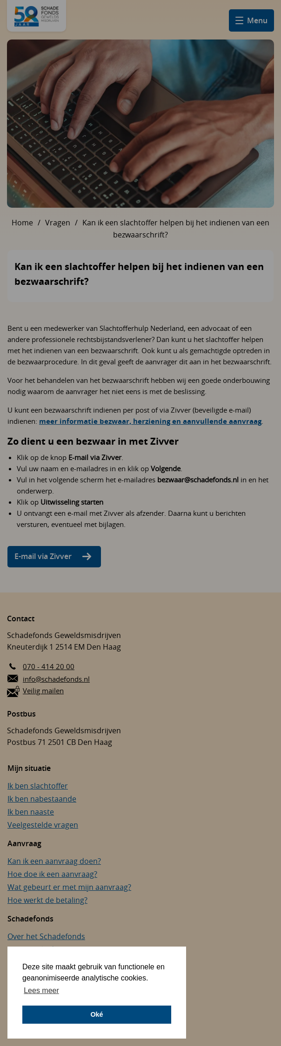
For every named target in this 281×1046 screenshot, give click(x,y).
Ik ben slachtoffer (37, 786)
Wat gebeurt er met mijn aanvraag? (69, 887)
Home (22, 222)
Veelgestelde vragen (42, 825)
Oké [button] (96, 1014)
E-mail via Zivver (43, 556)
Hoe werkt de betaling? (47, 900)
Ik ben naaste (30, 812)
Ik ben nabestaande (41, 799)
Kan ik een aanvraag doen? (54, 861)
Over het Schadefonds (46, 936)
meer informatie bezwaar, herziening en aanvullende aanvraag (150, 421)
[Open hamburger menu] (251, 20)
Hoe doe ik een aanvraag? (52, 874)
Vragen (57, 222)
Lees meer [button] (41, 990)
